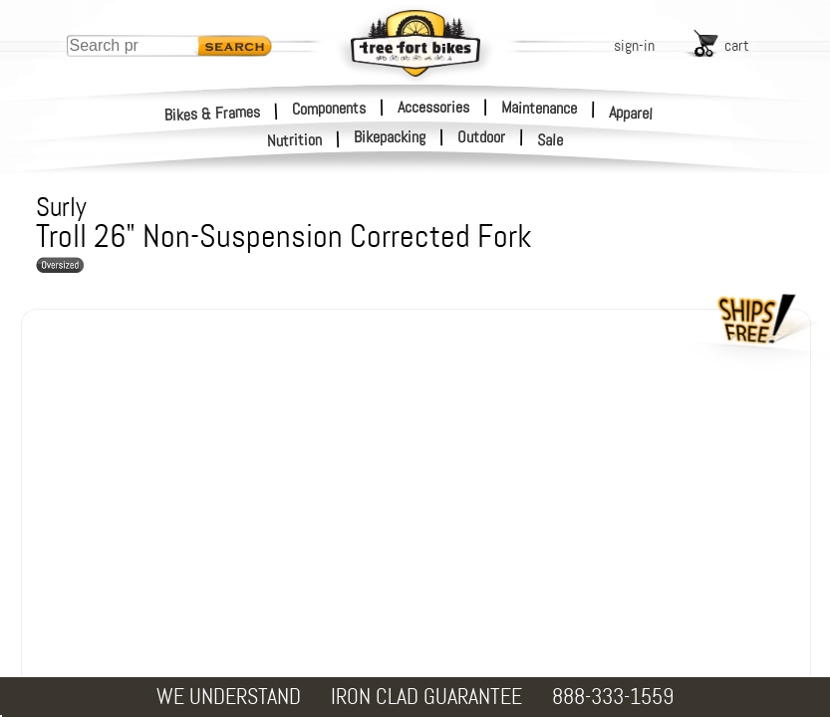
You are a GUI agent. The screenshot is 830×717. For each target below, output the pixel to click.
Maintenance (539, 108)
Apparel (631, 113)
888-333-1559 (613, 696)
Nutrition (295, 139)
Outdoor (481, 137)
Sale (550, 140)
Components (329, 108)
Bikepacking (389, 137)
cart (736, 45)
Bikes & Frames (212, 113)
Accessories (433, 107)
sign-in (634, 45)
